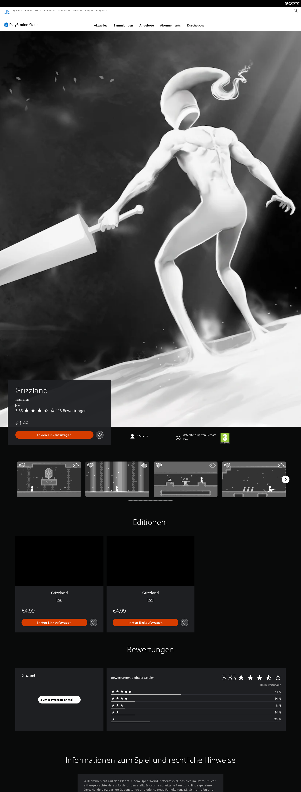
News (76, 10)
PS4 (36, 10)
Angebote (146, 22)
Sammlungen (123, 22)
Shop (87, 10)
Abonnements (170, 22)
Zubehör (62, 10)
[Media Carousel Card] (49, 476)
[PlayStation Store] (22, 21)
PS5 (27, 10)
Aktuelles (100, 22)
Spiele (16, 10)
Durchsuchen (196, 22)
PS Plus (48, 10)
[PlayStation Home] (7, 10)
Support (100, 10)
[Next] (285, 476)
